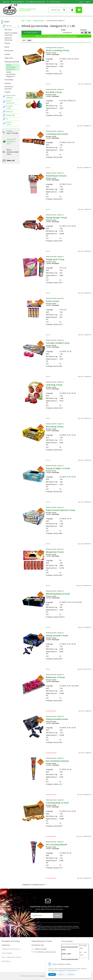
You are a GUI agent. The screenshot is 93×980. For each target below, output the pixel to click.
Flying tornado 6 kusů (57, 719)
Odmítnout (71, 974)
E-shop (81, 2)
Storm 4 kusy (52, 301)
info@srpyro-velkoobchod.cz (36, 2)
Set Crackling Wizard (56, 844)
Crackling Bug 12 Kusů (57, 802)
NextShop (42, 976)
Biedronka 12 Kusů (55, 677)
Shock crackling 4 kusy (57, 50)
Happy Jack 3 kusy (55, 259)
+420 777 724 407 (54, 2)
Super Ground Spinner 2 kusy (60, 510)
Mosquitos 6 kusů (54, 551)
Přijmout (52, 974)
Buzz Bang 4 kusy (54, 426)
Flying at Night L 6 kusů (58, 468)
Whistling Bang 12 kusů (58, 593)
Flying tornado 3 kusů (57, 635)
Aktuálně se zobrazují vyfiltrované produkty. (62, 36)
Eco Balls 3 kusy (54, 92)
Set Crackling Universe (57, 760)
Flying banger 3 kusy (56, 217)
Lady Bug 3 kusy (54, 384)
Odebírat (57, 915)
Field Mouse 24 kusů (56, 175)
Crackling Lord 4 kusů (57, 134)
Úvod (7, 2)
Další (88, 2)
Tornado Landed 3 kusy (57, 343)
